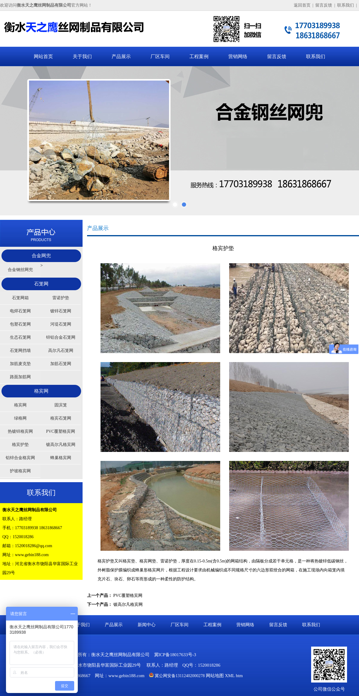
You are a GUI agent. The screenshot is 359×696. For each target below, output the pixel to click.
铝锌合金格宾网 (20, 458)
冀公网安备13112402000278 (180, 676)
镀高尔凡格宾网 (60, 444)
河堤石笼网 (60, 324)
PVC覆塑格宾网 (60, 431)
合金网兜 (41, 255)
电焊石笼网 (20, 311)
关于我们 (82, 56)
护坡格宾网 (20, 471)
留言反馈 (323, 5)
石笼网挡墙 (20, 350)
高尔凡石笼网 (60, 350)
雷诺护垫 (60, 298)
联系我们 (345, 5)
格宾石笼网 (60, 418)
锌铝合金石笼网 (60, 337)
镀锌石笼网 (60, 311)
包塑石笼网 (20, 324)
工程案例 (199, 56)
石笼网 (41, 283)
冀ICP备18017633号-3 (175, 654)
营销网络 (237, 56)
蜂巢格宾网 (60, 458)
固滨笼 (60, 405)
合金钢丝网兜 (20, 269)
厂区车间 (160, 56)
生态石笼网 (20, 337)
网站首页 (43, 56)
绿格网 (20, 418)
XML (230, 675)
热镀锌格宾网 (20, 431)
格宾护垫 (20, 444)
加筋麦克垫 (20, 363)
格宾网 (41, 391)
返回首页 (302, 5)
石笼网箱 (20, 298)
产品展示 (121, 56)
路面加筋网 (20, 377)
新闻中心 (147, 624)
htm (239, 675)
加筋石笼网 (60, 363)
